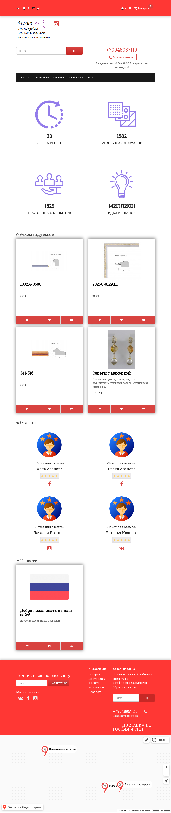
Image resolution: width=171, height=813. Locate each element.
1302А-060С (30, 284)
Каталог (26, 77)
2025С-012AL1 (105, 284)
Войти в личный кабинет (132, 674)
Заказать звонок (123, 57)
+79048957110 (121, 50)
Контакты (42, 77)
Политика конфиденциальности (130, 680)
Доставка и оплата (81, 77)
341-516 (26, 373)
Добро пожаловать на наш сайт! (46, 612)
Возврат (94, 692)
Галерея (58, 77)
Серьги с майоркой (111, 373)
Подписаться (59, 682)
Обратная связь (125, 687)
